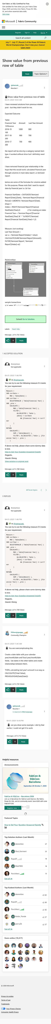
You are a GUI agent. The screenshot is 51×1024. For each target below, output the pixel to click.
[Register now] (12, 813)
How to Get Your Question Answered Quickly (23, 454)
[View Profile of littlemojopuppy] (17, 637)
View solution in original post (16, 464)
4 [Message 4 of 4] (12, 471)
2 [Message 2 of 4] (12, 689)
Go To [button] (43, 33)
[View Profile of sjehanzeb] (14, 85)
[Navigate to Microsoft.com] (8, 21)
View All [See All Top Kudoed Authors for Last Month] (8, 934)
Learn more (25, 47)
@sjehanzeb (19, 380)
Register (18, 32)
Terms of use (5, 1005)
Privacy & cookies (7, 1001)
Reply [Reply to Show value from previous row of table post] (21, 340)
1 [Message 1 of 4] (12, 335)
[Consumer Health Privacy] (25, 1017)
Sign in (27, 32)
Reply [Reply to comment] (21, 477)
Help (34, 32)
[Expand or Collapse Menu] (3, 27)
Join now (5, 14)
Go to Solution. (29, 319)
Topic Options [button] (40, 74)
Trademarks (5, 1009)
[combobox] (31, 38)
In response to (22, 717)
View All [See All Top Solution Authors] (8, 883)
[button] (27, 73)
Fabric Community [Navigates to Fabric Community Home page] (27, 21)
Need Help (16, 329)
